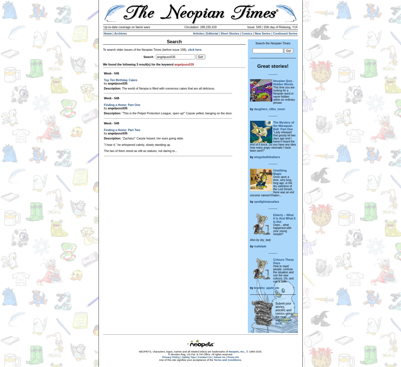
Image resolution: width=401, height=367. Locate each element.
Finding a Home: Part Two (122, 130)
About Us (219, 357)
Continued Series (285, 33)
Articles (198, 33)
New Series (263, 33)
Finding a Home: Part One (122, 105)
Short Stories (230, 33)
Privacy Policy (171, 357)
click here (194, 49)
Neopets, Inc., (237, 351)
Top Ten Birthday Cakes (120, 80)
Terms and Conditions (227, 360)
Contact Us (205, 357)
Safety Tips (189, 357)
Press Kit (233, 357)
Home (108, 33)
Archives (120, 33)
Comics (247, 33)
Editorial (212, 33)
